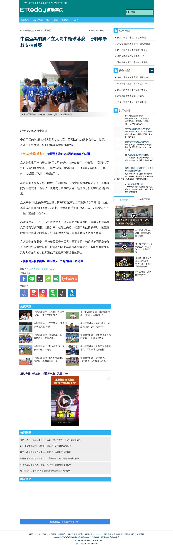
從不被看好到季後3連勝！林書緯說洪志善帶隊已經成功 (45, 471)
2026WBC (38, 20)
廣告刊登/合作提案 (75, 534)
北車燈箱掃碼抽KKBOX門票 (126, 126)
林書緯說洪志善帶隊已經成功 (130, 96)
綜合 (76, 20)
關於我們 (52, 534)
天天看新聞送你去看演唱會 (126, 136)
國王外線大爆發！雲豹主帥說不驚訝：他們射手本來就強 (45, 452)
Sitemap (98, 534)
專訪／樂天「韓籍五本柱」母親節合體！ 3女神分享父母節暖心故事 (50, 440)
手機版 (39, 2)
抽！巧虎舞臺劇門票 (123, 115)
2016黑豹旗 (34, 269)
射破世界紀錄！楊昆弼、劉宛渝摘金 (133, 44)
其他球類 (66, 20)
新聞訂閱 (62, 2)
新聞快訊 (25, 20)
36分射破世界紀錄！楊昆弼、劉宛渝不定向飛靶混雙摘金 (45, 446)
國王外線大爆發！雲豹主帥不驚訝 (132, 50)
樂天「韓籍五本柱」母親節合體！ (132, 37)
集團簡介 (61, 534)
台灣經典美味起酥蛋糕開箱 (126, 147)
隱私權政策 (118, 534)
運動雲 (44, 10)
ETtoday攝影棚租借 (122, 173)
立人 (52, 269)
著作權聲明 (129, 534)
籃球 (56, 20)
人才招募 (42, 534)
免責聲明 (140, 534)
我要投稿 (32, 534)
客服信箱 (88, 534)
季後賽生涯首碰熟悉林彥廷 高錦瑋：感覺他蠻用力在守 (45, 465)
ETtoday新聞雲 (28, 2)
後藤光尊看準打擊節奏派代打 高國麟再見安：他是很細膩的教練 (49, 458)
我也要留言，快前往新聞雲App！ (65, 522)
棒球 (48, 20)
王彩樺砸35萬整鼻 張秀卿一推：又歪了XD (44, 373)
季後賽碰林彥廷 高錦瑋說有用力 (132, 62)
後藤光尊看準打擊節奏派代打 (130, 56)
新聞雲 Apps (50, 2)
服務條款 (107, 534)
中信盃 (45, 269)
